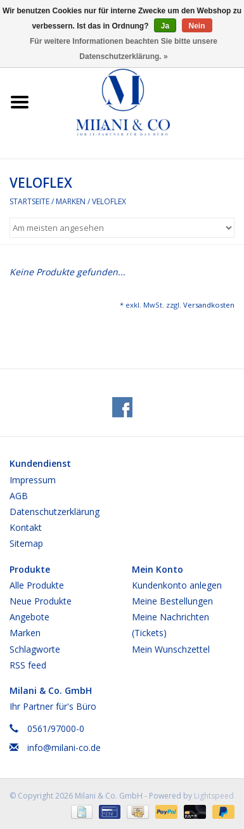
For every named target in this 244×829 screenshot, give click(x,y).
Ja (165, 26)
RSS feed (28, 665)
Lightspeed (214, 795)
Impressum (33, 480)
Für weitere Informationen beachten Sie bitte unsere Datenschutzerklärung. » (123, 49)
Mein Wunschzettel (171, 649)
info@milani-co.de (64, 747)
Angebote (29, 617)
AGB (19, 496)
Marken (71, 201)
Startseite (29, 201)
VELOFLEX (109, 201)
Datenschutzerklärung (55, 512)
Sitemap (26, 543)
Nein (197, 26)
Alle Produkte (37, 585)
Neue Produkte (41, 601)
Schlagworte (35, 649)
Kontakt (26, 527)
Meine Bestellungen (172, 601)
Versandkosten (208, 305)
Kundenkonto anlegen (177, 585)
